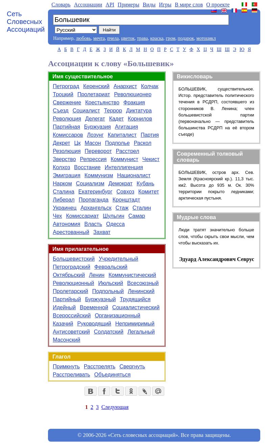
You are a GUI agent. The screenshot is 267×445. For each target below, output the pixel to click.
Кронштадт (126, 200)
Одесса (115, 224)
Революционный (73, 283)
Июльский (110, 283)
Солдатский (108, 332)
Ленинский (141, 291)
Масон (92, 143)
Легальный (141, 332)
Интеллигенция (124, 167)
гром (170, 38)
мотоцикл (206, 38)
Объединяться (112, 374)
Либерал (63, 200)
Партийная (66, 127)
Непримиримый (134, 323)
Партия (150, 135)
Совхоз (126, 191)
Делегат (95, 119)
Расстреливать (71, 374)
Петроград (66, 86)
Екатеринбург (95, 191)
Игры (165, 4)
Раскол (142, 143)
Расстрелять (99, 366)
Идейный (64, 307)
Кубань (145, 183)
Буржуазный (100, 299)
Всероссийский (72, 315)
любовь (83, 38)
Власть (93, 224)
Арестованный (71, 232)
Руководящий (94, 323)
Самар (136, 216)
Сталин (141, 208)
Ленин (96, 275)
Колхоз (61, 167)
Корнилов (140, 119)
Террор (113, 110)
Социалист (86, 110)
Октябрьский (69, 275)
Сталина (63, 191)
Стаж (122, 208)
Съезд (60, 110)
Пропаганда (93, 200)
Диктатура (139, 110)
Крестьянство (102, 102)
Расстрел (127, 151)
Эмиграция (66, 175)
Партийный (67, 299)
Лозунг (95, 135)
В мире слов (189, 4)
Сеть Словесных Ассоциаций (26, 21)
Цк (77, 143)
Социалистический (136, 307)
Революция (67, 119)
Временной (94, 307)
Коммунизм (98, 175)
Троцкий (63, 94)
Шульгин (113, 216)
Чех (57, 216)
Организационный (117, 315)
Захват (102, 232)
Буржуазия (97, 127)
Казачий (63, 323)
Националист (133, 175)
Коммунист (125, 159)
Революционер (132, 94)
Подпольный (108, 291)
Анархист (125, 86)
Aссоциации (88, 4)
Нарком (62, 183)
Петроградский (71, 267)
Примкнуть (66, 366)
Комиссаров (68, 135)
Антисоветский (71, 332)
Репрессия (93, 159)
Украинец (64, 208)
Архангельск (95, 208)
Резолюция (66, 151)
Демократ (120, 183)
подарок (186, 38)
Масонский (66, 340)
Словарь (60, 4)
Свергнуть (132, 366)
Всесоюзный (143, 283)
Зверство (64, 159)
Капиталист (122, 135)
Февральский (110, 267)
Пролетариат (93, 94)
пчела (113, 38)
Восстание (87, 167)
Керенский (96, 86)
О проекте (217, 4)
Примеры (128, 4)
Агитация (126, 127)
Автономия (66, 224)
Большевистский (74, 259)
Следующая (114, 407)
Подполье (117, 143)
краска (156, 38)
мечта (99, 38)
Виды (149, 4)
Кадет (116, 119)
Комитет (148, 191)
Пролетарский (70, 291)
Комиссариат (82, 216)
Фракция (134, 102)
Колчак (149, 86)
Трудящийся (135, 299)
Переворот (98, 151)
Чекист (151, 159)
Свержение (67, 102)
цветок (128, 38)
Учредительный (118, 259)
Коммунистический (132, 275)
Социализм (90, 183)
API (109, 4)
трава (142, 38)
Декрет (61, 143)
